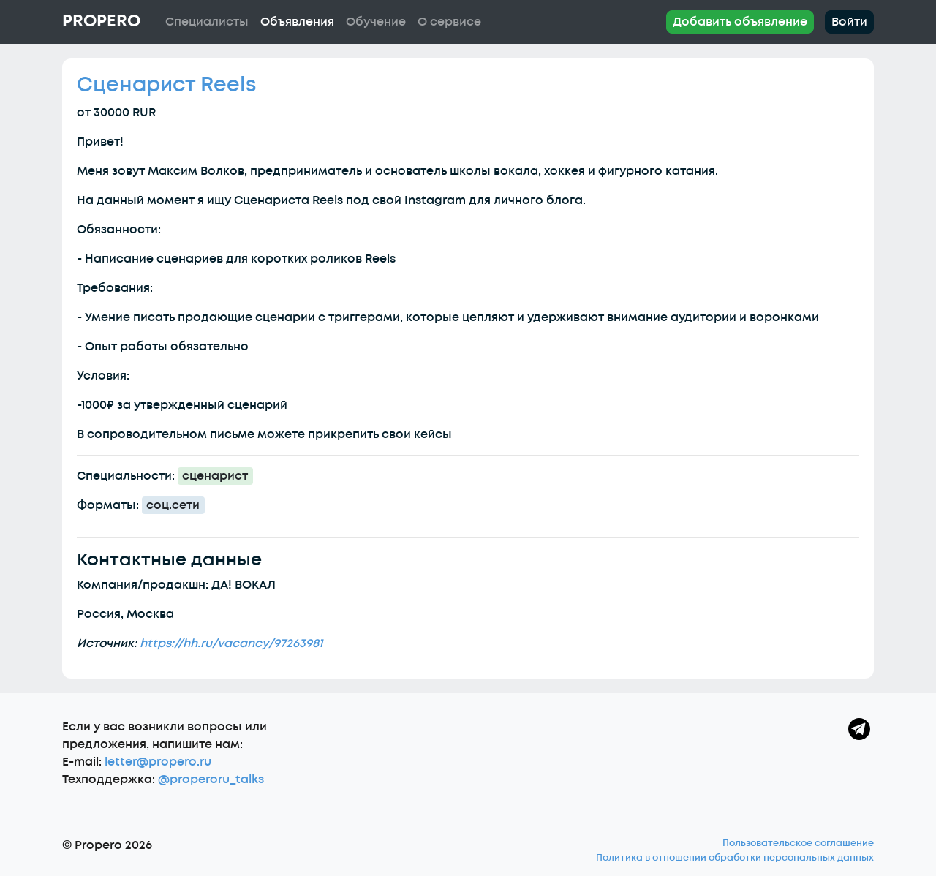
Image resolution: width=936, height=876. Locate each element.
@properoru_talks (211, 779)
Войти (849, 22)
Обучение (376, 22)
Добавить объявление (740, 22)
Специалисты (207, 22)
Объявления (297, 22)
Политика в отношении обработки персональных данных (735, 857)
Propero (101, 21)
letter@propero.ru (158, 762)
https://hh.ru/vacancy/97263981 (231, 643)
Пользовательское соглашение (798, 843)
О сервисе (449, 22)
